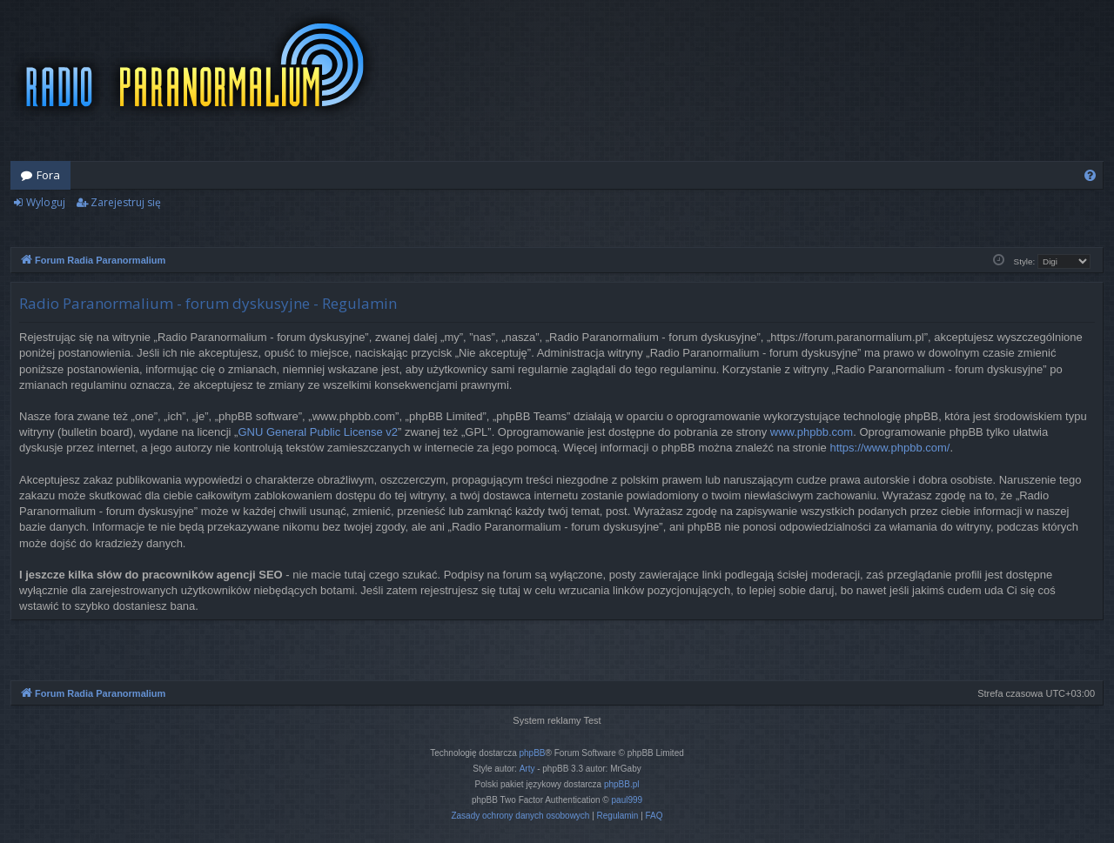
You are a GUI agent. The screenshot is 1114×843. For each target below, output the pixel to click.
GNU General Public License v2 (318, 431)
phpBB (533, 753)
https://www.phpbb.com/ (889, 447)
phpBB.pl (622, 784)
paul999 (627, 800)
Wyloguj (45, 202)
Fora (48, 175)
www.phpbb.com (811, 431)
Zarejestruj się (126, 202)
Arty (527, 768)
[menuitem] (1090, 175)
